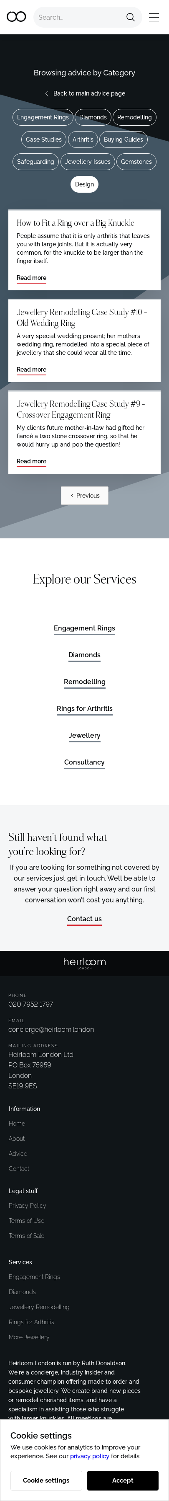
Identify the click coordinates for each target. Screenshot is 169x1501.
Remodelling (134, 117)
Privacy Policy (27, 1205)
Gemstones (136, 161)
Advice (18, 1153)
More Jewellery (29, 1337)
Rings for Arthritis (31, 1322)
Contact (19, 1168)
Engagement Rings (43, 117)
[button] (154, 17)
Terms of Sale (26, 1235)
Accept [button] (123, 1480)
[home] (17, 17)
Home (17, 1123)
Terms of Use (26, 1220)
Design (84, 184)
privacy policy (89, 1456)
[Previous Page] (84, 495)
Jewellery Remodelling (39, 1307)
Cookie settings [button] (46, 1480)
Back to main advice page (89, 93)
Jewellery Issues (88, 161)
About (17, 1138)
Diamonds (93, 117)
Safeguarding (35, 161)
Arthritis (83, 139)
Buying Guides (123, 139)
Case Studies (44, 139)
